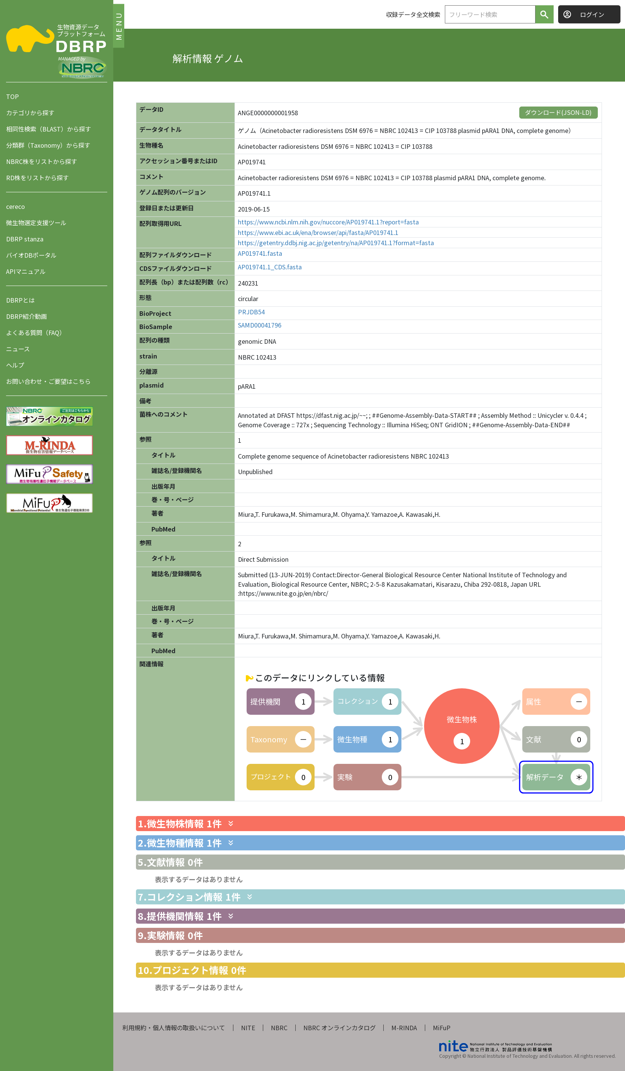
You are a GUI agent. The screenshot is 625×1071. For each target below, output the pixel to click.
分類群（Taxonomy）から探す (48, 145)
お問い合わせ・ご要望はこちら (48, 381)
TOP (12, 96)
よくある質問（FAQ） (35, 332)
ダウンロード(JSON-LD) (558, 112)
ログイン (592, 14)
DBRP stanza (24, 238)
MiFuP (442, 1027)
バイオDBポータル (31, 255)
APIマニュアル (26, 271)
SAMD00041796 (259, 325)
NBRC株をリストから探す (41, 161)
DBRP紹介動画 (26, 316)
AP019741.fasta (260, 253)
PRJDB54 (251, 311)
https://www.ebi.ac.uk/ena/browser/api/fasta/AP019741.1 (318, 232)
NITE (248, 1027)
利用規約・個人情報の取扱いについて (173, 1027)
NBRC (279, 1027)
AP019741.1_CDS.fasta (270, 266)
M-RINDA (404, 1027)
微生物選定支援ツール (36, 222)
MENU (118, 25)
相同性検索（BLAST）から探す (48, 128)
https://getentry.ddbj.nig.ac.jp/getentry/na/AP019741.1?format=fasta (336, 242)
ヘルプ (15, 364)
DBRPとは (20, 299)
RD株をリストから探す (37, 177)
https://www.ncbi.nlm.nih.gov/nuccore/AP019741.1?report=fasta (328, 222)
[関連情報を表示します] (231, 824)
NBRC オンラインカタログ (339, 1027)
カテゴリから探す (30, 112)
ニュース (18, 348)
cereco (15, 206)
